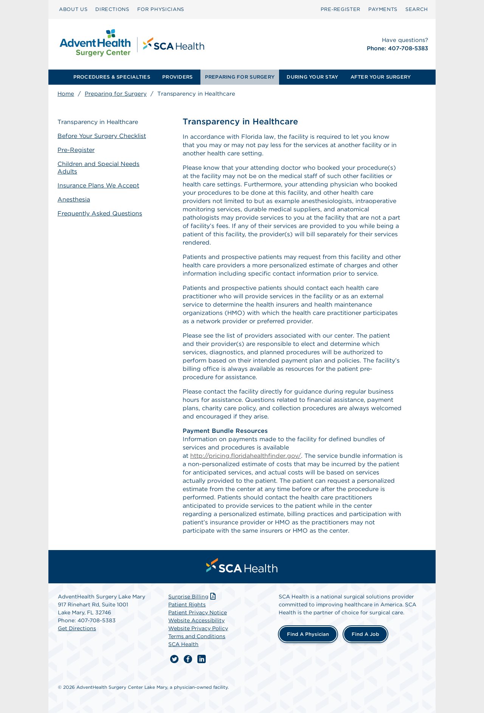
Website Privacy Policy (198, 628)
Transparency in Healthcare (97, 122)
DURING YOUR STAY (312, 77)
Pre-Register (76, 149)
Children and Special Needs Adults (98, 167)
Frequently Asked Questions (99, 213)
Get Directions (77, 628)
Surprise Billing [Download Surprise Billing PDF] (192, 597)
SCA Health (183, 644)
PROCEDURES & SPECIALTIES (111, 77)
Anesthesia (73, 199)
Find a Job (365, 634)
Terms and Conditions (196, 636)
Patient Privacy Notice (197, 612)
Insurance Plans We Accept (98, 185)
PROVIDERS (177, 77)
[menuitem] (73, 9)
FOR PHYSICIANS (160, 9)
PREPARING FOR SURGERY (240, 77)
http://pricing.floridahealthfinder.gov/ (245, 455)
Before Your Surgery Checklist (101, 136)
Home (65, 93)
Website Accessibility (196, 620)
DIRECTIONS (112, 9)
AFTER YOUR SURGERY (381, 77)
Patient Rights (187, 604)
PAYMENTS (382, 9)
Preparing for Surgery (116, 93)
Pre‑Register (340, 9)
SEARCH (416, 9)
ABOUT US (73, 9)
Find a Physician (308, 634)
